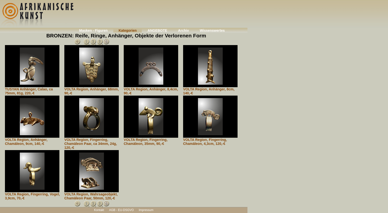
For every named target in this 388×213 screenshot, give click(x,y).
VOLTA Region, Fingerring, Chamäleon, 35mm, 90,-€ (146, 142)
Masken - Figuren (93, 30)
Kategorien (128, 30)
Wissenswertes (212, 30)
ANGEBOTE (157, 30)
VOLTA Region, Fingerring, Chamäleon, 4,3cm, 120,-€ (205, 142)
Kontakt (99, 210)
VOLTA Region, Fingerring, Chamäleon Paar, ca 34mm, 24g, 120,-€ (90, 144)
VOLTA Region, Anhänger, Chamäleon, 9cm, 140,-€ (26, 142)
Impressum (146, 210)
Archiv (183, 30)
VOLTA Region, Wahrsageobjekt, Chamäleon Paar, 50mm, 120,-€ (91, 196)
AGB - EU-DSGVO (121, 210)
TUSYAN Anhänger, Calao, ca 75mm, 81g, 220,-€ (29, 91)
